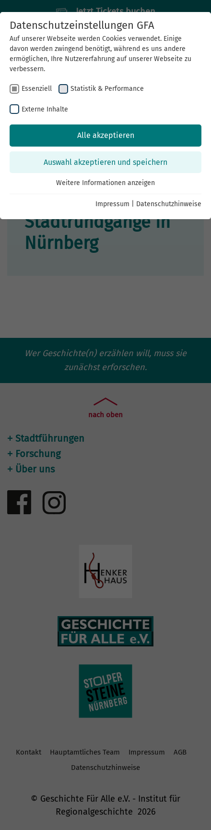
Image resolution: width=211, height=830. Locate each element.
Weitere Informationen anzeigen (105, 183)
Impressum (112, 204)
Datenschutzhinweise (168, 204)
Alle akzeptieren (105, 135)
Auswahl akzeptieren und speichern (105, 162)
